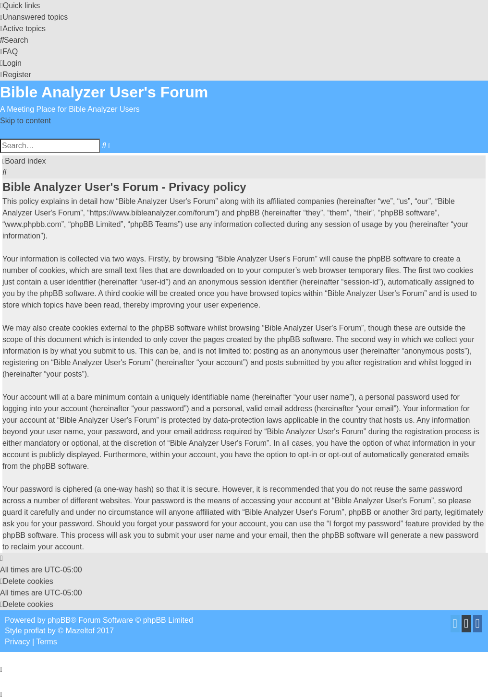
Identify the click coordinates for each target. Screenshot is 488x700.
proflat (34, 631)
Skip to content (25, 121)
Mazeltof (80, 631)
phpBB (59, 620)
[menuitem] (34, 17)
